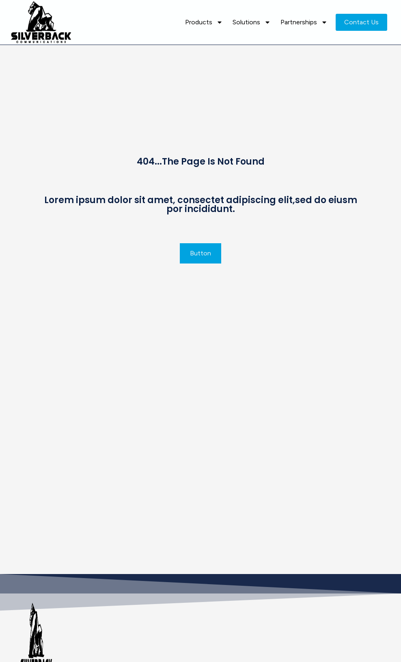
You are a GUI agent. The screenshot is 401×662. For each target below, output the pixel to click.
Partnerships (304, 22)
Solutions (252, 22)
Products (204, 22)
